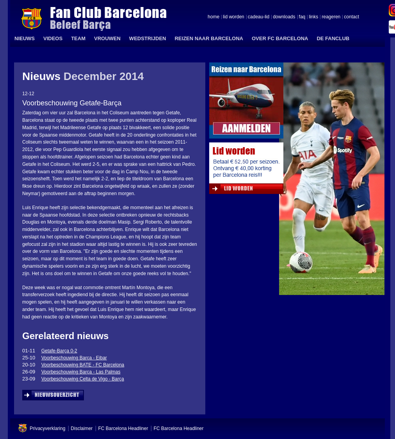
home (213, 17)
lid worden (233, 17)
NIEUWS (24, 38)
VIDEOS (52, 38)
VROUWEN (107, 38)
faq (302, 17)
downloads (284, 17)
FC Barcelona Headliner (123, 428)
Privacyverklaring (47, 428)
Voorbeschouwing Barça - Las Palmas (81, 372)
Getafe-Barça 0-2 (59, 351)
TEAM (78, 38)
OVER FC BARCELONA (280, 38)
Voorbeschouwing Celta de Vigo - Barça (82, 379)
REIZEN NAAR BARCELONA (208, 38)
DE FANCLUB (333, 38)
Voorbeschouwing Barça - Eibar (74, 358)
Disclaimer (82, 428)
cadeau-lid (258, 17)
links (313, 17)
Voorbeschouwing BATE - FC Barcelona (83, 365)
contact (351, 17)
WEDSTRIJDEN (147, 38)
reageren (331, 17)
